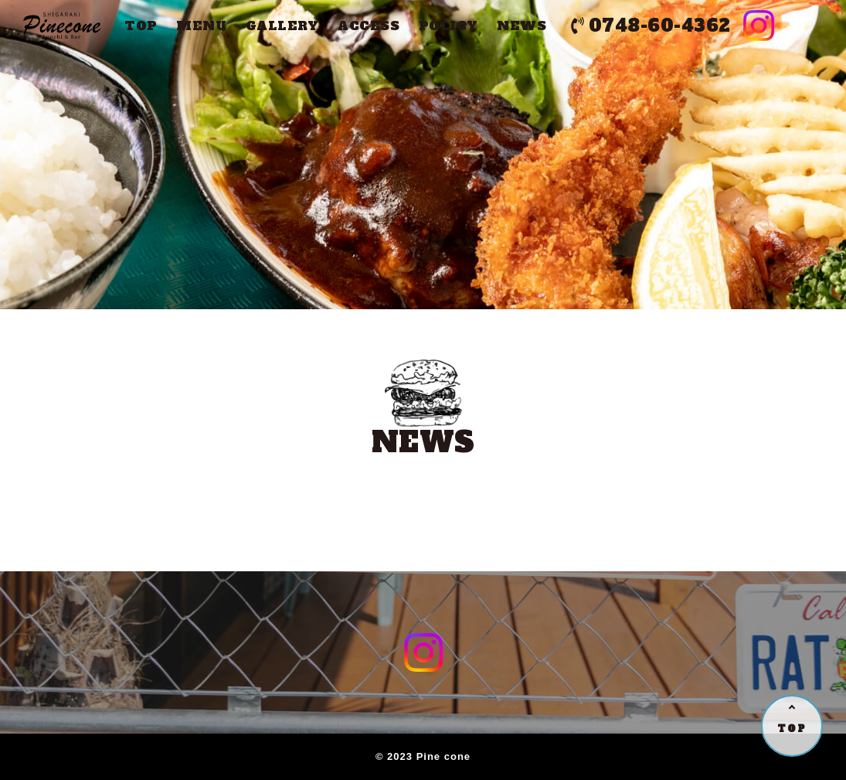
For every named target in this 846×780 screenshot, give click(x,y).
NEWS (521, 25)
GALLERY (282, 25)
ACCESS (368, 25)
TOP (141, 25)
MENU (201, 25)
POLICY (448, 25)
